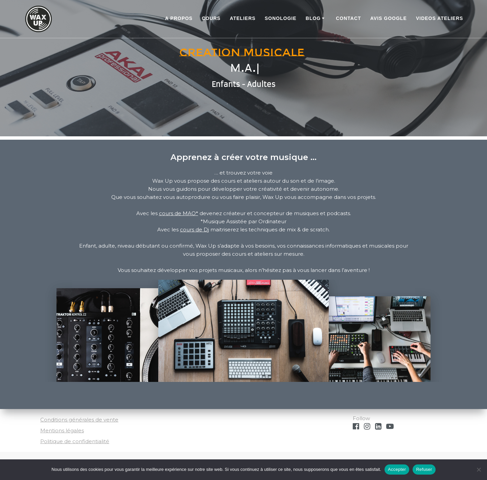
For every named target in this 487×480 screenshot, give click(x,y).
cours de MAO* (178, 213)
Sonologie (281, 18)
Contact (348, 18)
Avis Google (388, 18)
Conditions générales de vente (79, 419)
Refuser (424, 469)
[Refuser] (478, 469)
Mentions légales (62, 430)
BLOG (313, 18)
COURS (211, 18)
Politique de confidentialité (74, 441)
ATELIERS (242, 18)
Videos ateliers (439, 18)
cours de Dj (194, 229)
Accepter (397, 469)
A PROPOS (178, 18)
